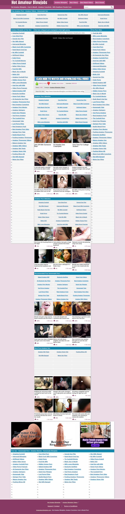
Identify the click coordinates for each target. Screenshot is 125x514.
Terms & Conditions (70, 506)
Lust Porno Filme (18, 124)
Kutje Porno (103, 18)
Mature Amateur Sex (19, 143)
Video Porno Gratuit (42, 22)
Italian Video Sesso (62, 22)
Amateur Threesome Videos (21, 140)
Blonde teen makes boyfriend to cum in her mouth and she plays (80, 266)
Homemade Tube (18, 121)
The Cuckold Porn (18, 118)
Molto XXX (21, 26)
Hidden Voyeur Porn (62, 26)
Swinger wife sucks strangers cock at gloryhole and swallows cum (62, 393)
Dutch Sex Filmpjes (19, 113)
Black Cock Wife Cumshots (21, 18)
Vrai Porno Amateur (19, 115)
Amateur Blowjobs (61, 2)
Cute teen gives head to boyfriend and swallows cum (42, 265)
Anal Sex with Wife (103, 26)
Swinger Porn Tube (18, 132)
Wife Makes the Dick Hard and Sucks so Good (62, 414)
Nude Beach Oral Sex (42, 18)
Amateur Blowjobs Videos (57, 87)
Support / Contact (53, 506)
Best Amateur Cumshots (20, 104)
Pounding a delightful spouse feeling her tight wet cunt (80, 392)
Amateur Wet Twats (19, 148)
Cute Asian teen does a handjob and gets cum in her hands (43, 340)
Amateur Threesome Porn (21, 102)
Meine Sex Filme (18, 159)
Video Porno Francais (19, 88)
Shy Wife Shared (83, 15)
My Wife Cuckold (62, 18)
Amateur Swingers (18, 110)
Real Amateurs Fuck (19, 126)
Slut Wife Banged (18, 157)
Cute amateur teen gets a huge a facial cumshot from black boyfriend (62, 243)
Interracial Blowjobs (103, 15)
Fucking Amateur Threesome (22, 137)
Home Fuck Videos (18, 96)
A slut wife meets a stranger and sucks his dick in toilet (42, 168)
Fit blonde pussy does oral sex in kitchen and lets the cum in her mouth (43, 415)
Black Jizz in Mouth (103, 22)
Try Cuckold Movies (21, 22)
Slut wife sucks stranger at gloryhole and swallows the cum (61, 169)
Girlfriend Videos (83, 18)
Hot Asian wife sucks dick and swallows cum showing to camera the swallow (81, 415)
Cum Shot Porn (41, 15)
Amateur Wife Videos (19, 146)
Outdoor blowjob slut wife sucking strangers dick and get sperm (81, 169)
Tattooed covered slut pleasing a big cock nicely (81, 242)
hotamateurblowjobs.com (43, 510)
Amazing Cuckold (21, 15)
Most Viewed (99, 2)
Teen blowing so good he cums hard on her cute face (81, 317)
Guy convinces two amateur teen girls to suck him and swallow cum (80, 341)
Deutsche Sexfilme (18, 93)
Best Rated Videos (86, 2)
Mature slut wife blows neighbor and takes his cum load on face (61, 341)
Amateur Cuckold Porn (41, 26)
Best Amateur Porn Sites (20, 129)
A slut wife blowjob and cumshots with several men (61, 317)
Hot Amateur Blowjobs (53, 502)
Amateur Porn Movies (19, 107)
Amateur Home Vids (19, 151)
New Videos (74, 2)
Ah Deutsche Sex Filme (20, 99)
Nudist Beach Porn (18, 135)
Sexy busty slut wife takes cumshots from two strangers (61, 190)
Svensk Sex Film (62, 15)
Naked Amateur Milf (19, 91)
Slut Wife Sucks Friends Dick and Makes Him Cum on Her (42, 190)
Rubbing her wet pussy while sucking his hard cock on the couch (42, 393)
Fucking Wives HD (18, 154)
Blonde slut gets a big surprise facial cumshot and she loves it (43, 317)
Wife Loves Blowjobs (83, 26)
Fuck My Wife (83, 22)
